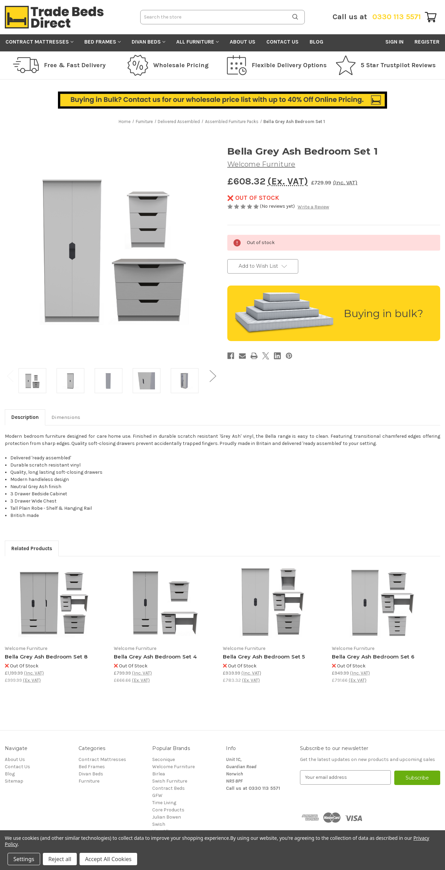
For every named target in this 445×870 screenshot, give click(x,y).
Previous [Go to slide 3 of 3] (10, 375)
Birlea (158, 774)
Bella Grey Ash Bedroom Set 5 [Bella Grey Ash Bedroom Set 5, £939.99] (264, 656)
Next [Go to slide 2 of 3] (212, 375)
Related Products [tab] (31, 548)
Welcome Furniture (173, 767)
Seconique (163, 759)
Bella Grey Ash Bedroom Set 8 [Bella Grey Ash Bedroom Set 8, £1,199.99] (46, 656)
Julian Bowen (166, 817)
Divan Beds (148, 42)
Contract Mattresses (39, 42)
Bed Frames (102, 42)
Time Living (164, 803)
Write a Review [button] (313, 207)
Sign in (394, 42)
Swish (158, 824)
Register (427, 42)
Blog (316, 42)
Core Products (168, 810)
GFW (157, 795)
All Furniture (197, 42)
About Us (242, 42)
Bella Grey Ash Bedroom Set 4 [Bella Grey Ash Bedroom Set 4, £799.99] (155, 656)
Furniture (89, 781)
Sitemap (14, 781)
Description (25, 417)
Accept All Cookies (108, 859)
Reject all (59, 859)
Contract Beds (168, 788)
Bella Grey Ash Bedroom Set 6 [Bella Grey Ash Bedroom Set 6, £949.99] (373, 656)
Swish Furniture (169, 781)
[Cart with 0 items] (430, 17)
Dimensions (65, 417)
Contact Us (282, 42)
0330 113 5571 (377, 16)
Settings (23, 859)
